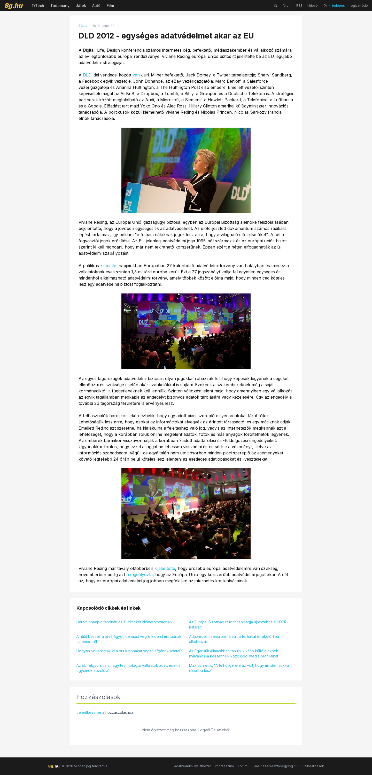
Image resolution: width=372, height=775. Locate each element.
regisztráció (359, 5)
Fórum (242, 766)
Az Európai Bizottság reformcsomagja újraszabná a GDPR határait (237, 624)
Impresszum (224, 766)
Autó (96, 5)
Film (110, 5)
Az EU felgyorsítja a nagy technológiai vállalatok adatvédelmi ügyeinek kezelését (128, 668)
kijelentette (164, 568)
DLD (87, 75)
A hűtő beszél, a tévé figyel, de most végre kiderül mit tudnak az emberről (128, 639)
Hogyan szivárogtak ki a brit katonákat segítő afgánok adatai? (129, 651)
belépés (338, 5)
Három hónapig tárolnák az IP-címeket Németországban (124, 622)
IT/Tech (37, 5)
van (136, 75)
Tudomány (59, 5)
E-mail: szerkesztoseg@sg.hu (274, 766)
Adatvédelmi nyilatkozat (192, 766)
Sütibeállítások (312, 766)
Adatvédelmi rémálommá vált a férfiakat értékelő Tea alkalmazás (234, 639)
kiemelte (108, 265)
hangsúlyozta (139, 574)
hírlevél (313, 5)
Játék (81, 5)
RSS (299, 5)
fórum (286, 5)
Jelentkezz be (88, 712)
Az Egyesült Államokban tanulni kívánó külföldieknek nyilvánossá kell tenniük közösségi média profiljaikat (233, 653)
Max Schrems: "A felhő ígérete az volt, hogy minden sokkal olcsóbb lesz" (239, 668)
